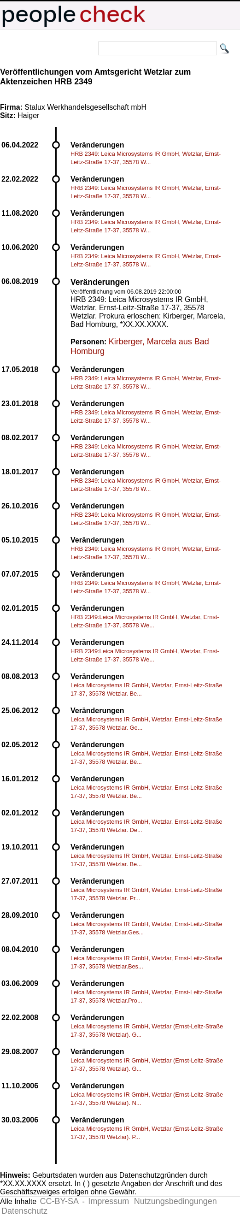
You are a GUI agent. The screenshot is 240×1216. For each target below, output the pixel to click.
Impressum (108, 1201)
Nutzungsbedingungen (175, 1201)
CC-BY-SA (59, 1201)
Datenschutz (24, 1211)
